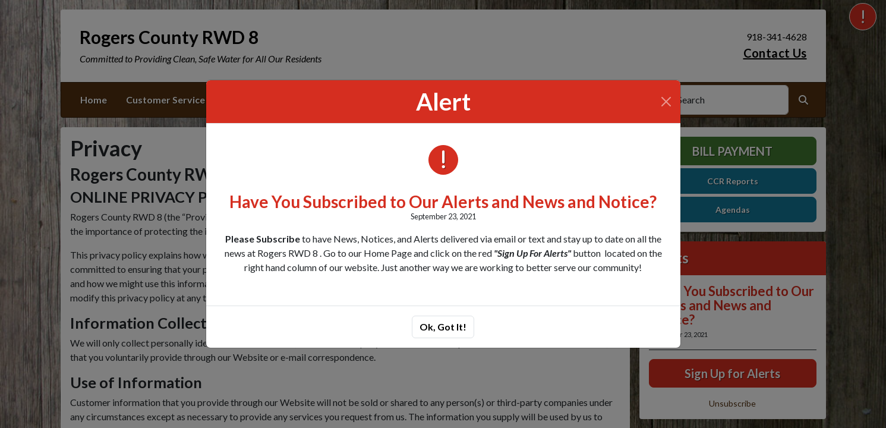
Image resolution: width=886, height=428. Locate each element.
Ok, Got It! (443, 326)
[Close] (666, 101)
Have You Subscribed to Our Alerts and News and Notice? (443, 201)
